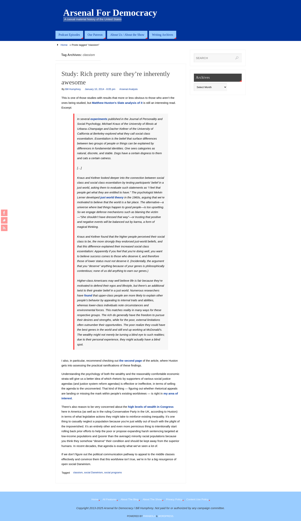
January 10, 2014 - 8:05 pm (100, 89)
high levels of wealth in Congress (151, 406)
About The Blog (129, 499)
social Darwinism (93, 472)
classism (78, 472)
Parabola (149, 516)
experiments (98, 119)
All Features (109, 499)
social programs (113, 472)
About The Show (152, 499)
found (88, 295)
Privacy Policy (174, 499)
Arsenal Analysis (128, 89)
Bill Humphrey (73, 89)
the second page (130, 360)
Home (64, 44)
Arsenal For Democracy (110, 13)
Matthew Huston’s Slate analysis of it (117, 102)
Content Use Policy (197, 499)
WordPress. (166, 516)
